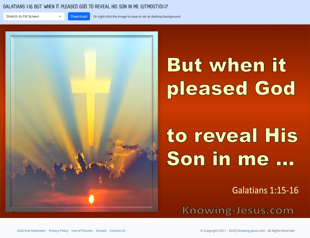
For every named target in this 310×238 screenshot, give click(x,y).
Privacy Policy (58, 231)
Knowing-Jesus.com (251, 231)
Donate (101, 231)
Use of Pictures (82, 231)
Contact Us (117, 231)
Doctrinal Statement (31, 231)
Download (79, 16)
